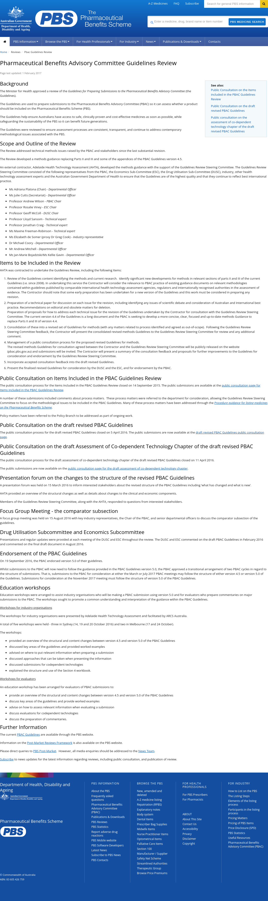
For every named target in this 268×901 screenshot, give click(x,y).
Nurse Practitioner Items (152, 834)
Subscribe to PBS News (106, 855)
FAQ (176, 3)
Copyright (189, 843)
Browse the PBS (57, 41)
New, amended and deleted (149, 793)
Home (3, 52)
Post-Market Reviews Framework (49, 743)
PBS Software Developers (107, 845)
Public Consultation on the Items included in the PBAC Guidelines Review (233, 94)
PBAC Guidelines (28, 734)
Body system (145, 814)
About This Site (192, 819)
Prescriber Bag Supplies (152, 824)
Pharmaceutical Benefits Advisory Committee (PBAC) (106, 808)
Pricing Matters (237, 818)
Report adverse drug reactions (104, 833)
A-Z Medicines (157, 3)
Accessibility (190, 829)
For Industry (129, 41)
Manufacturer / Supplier (152, 854)
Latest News (99, 850)
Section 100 (144, 849)
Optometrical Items (149, 839)
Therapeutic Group (149, 868)
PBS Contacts (99, 860)
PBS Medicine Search (247, 21)
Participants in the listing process (244, 811)
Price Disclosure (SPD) (242, 828)
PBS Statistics (99, 827)
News (151, 41)
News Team (146, 751)
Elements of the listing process (242, 802)
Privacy (187, 834)
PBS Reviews (99, 822)
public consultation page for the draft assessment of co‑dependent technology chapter (128, 468)
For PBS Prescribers (195, 795)
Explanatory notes (148, 810)
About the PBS (100, 791)
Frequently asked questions (102, 798)
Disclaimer (189, 839)
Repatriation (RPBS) (149, 804)
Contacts (214, 41)
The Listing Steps (239, 796)
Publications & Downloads (182, 41)
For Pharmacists (193, 799)
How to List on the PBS (242, 791)
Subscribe (192, 3)
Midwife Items (146, 829)
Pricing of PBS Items (241, 823)
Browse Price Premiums (152, 873)
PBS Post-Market (44, 751)
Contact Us (190, 824)
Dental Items (145, 819)
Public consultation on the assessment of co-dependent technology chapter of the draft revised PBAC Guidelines (232, 124)
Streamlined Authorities (152, 863)
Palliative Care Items (150, 844)
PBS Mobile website (103, 840)
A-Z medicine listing (149, 800)
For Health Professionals (94, 41)
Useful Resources (239, 838)
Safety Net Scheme (149, 858)
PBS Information (25, 41)
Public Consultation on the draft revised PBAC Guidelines (233, 108)
